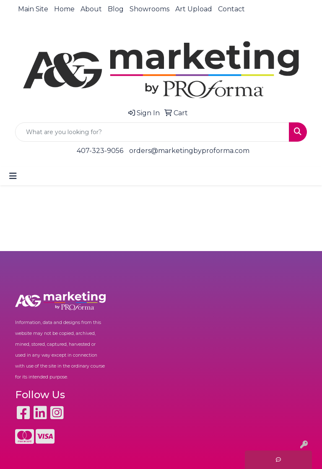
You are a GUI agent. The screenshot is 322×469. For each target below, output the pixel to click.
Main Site (33, 9)
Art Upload (193, 9)
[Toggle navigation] (13, 176)
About (91, 9)
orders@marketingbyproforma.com (189, 151)
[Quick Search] (152, 132)
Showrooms (149, 9)
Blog (116, 9)
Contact (231, 9)
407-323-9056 (100, 151)
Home (64, 9)
